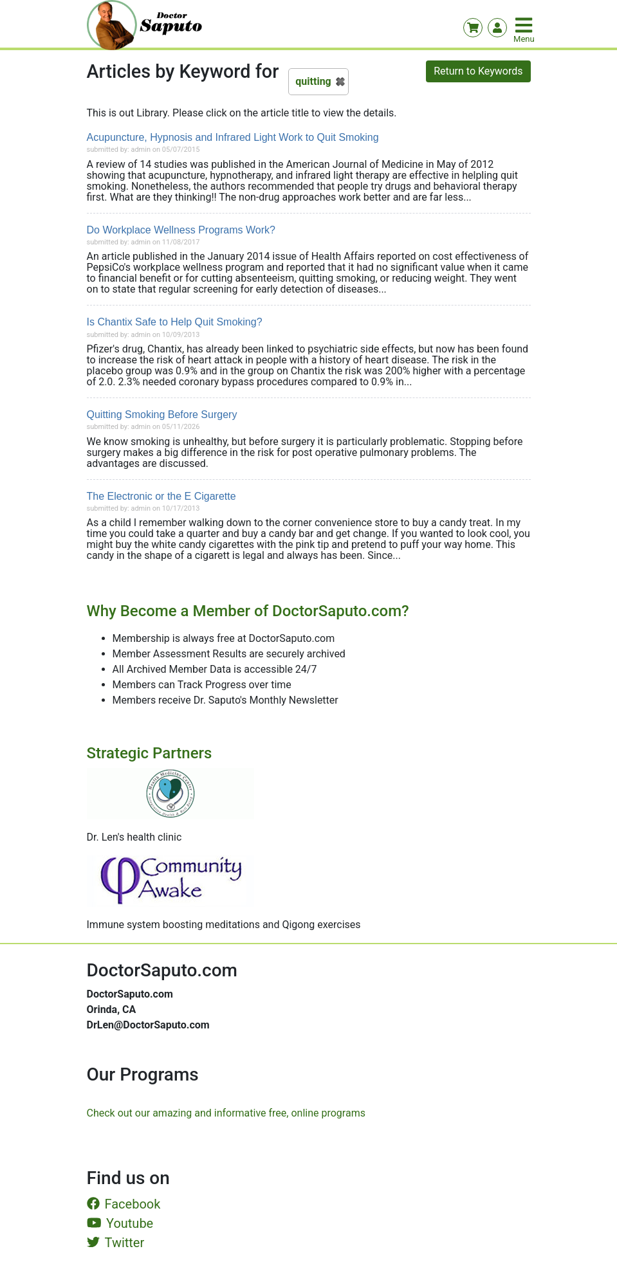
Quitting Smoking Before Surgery (162, 414)
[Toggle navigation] (525, 25)
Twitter (116, 1242)
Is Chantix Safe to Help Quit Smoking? (174, 321)
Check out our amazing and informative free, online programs (226, 1113)
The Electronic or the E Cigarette (161, 496)
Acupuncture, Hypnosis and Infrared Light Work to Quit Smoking (233, 137)
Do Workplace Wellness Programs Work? (181, 229)
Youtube (120, 1223)
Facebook (124, 1204)
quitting (313, 81)
